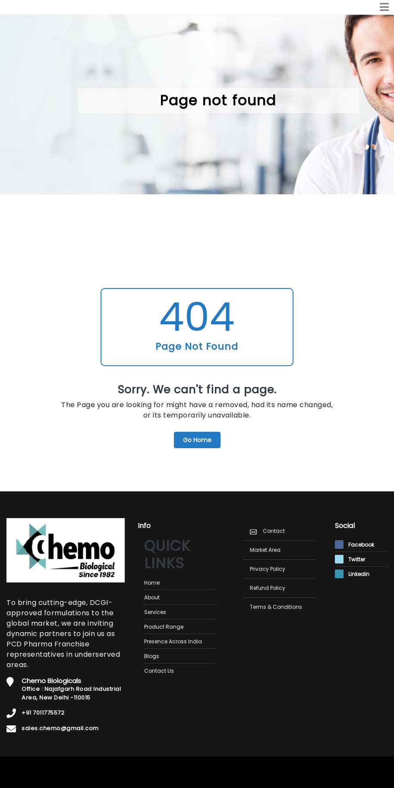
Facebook (354, 544)
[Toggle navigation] (384, 7)
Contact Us (159, 670)
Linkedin (352, 574)
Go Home (197, 440)
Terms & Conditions (276, 607)
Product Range (163, 626)
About (152, 597)
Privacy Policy (267, 569)
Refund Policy (267, 588)
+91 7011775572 (43, 713)
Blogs (151, 656)
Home (152, 582)
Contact (274, 531)
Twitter (350, 559)
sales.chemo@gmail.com (60, 728)
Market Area (265, 550)
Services (155, 612)
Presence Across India (173, 641)
